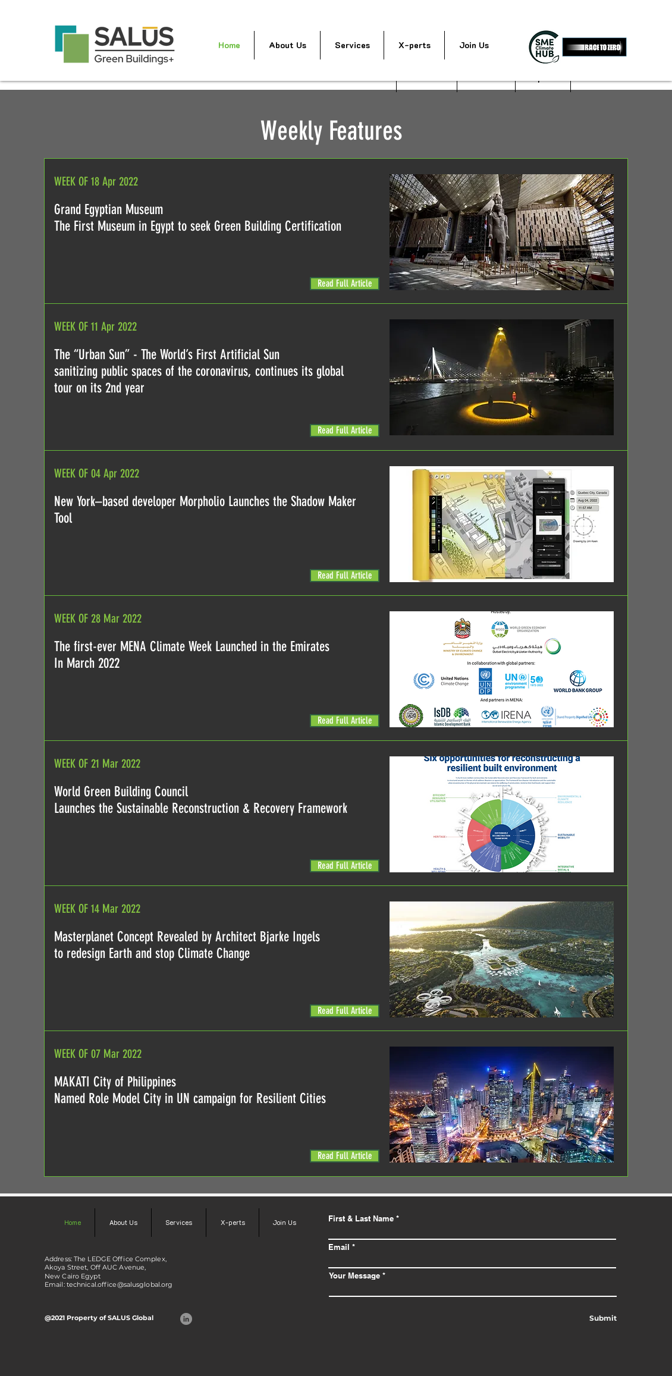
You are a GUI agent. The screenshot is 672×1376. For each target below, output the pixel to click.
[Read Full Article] (344, 283)
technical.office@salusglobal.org (120, 1284)
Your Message (354, 1276)
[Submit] (602, 1318)
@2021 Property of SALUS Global (99, 1318)
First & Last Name (361, 1219)
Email (339, 1247)
